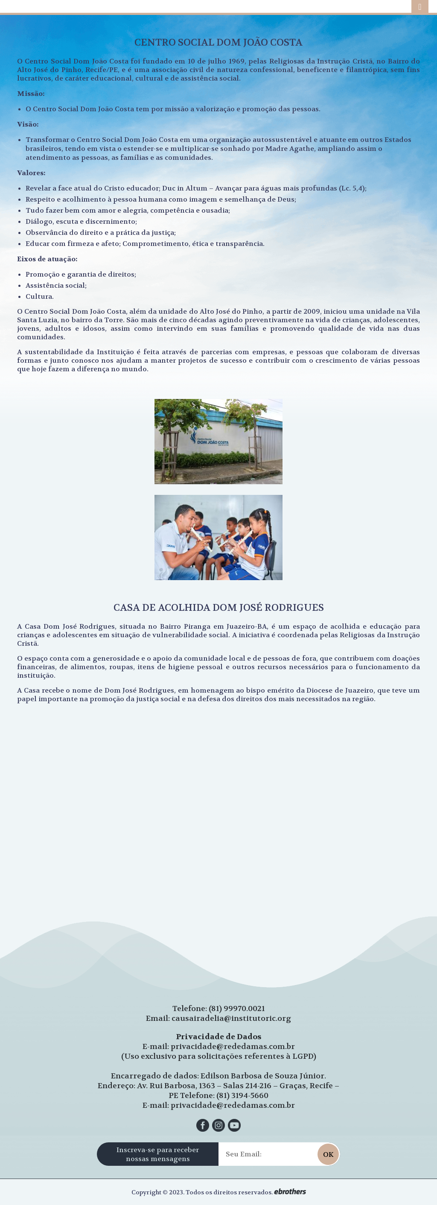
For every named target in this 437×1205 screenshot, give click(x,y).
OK (328, 1154)
